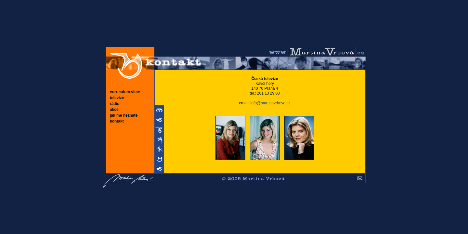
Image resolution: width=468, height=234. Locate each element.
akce (114, 109)
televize (117, 98)
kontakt (117, 121)
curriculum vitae (125, 92)
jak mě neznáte (123, 115)
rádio (114, 103)
